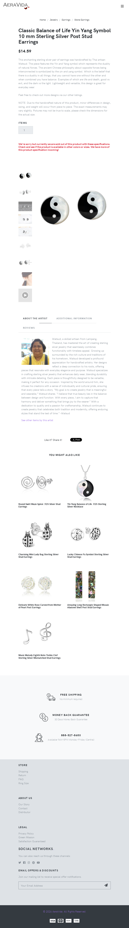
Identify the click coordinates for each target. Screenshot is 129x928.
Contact (23, 808)
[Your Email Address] (60, 885)
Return (22, 775)
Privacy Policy (26, 833)
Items (22, 123)
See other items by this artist (37, 420)
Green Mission (26, 837)
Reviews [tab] (29, 327)
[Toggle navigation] (122, 6)
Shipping (23, 771)
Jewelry (54, 19)
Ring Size (23, 783)
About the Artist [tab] (35, 318)
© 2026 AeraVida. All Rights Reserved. (64, 911)
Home (43, 19)
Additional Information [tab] (74, 318)
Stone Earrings (81, 19)
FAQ (21, 779)
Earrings (66, 19)
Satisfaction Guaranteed (31, 841)
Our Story (23, 804)
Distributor (24, 812)
